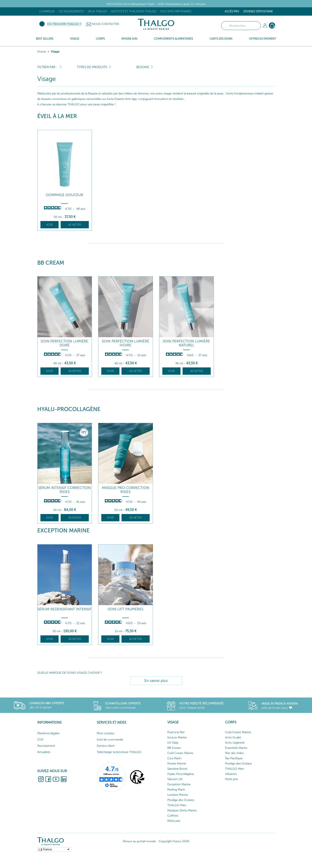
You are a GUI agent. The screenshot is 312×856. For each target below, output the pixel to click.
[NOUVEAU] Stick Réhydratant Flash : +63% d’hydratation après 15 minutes (156, 4)
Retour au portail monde (139, 841)
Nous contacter (105, 24)
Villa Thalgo (97, 11)
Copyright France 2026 (174, 841)
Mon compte (105, 733)
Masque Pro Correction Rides (125, 490)
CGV (40, 739)
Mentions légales (48, 733)
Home (41, 51)
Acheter (74, 224)
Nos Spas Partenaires (175, 11)
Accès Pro (232, 11)
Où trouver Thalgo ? (64, 24)
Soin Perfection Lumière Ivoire (125, 343)
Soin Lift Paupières (125, 609)
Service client (106, 746)
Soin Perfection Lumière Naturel (186, 343)
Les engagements (71, 11)
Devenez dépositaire (258, 11)
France (47, 849)
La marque (47, 11)
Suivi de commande (110, 739)
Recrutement (46, 746)
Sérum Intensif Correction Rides (64, 490)
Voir (49, 224)
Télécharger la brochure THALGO (119, 752)
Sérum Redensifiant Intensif (64, 609)
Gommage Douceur (64, 195)
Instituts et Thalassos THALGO (133, 11)
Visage (55, 51)
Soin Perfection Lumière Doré (64, 343)
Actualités (43, 752)
